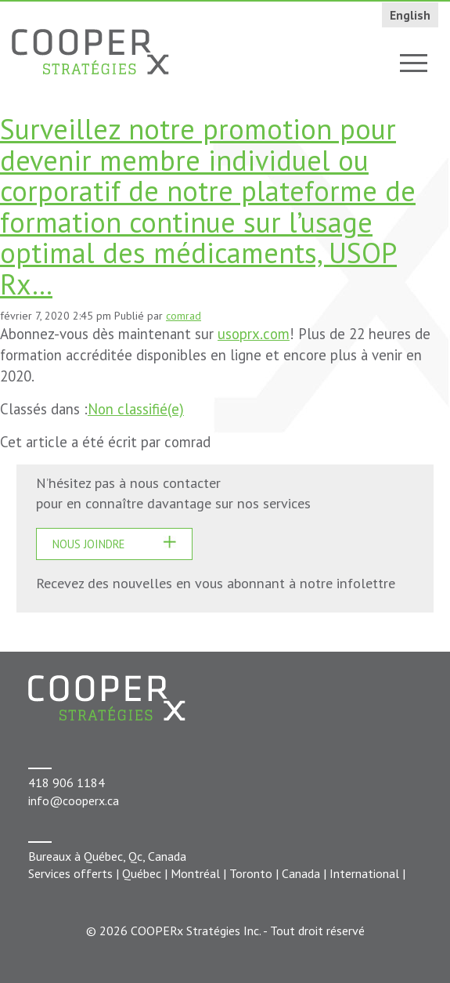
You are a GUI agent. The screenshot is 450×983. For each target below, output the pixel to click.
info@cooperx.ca (73, 800)
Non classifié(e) (136, 408)
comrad (183, 316)
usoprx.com (254, 333)
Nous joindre (88, 544)
